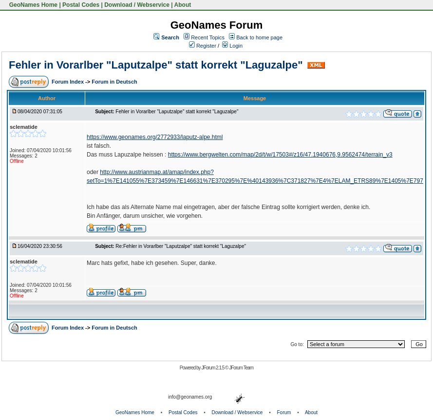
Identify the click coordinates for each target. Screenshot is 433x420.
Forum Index (68, 82)
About (182, 4)
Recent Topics (208, 37)
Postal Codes (80, 4)
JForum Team (241, 367)
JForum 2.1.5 (213, 367)
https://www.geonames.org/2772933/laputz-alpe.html (155, 137)
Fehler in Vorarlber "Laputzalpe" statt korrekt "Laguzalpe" (156, 65)
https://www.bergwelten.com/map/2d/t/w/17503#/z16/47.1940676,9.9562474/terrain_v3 (280, 154)
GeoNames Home (32, 4)
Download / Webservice (136, 4)
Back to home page (259, 37)
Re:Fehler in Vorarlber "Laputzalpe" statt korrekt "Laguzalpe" (180, 246)
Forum (284, 412)
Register (202, 46)
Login (232, 46)
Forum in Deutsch (114, 82)
